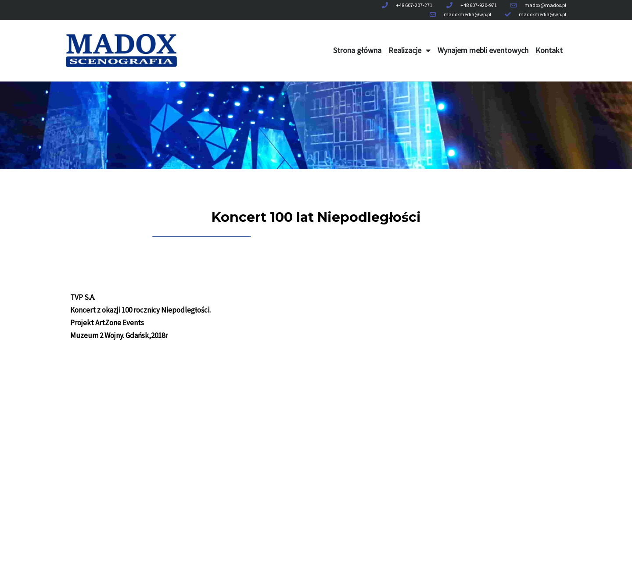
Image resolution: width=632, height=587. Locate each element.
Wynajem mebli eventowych (483, 50)
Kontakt (549, 50)
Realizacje (409, 50)
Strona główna (357, 50)
